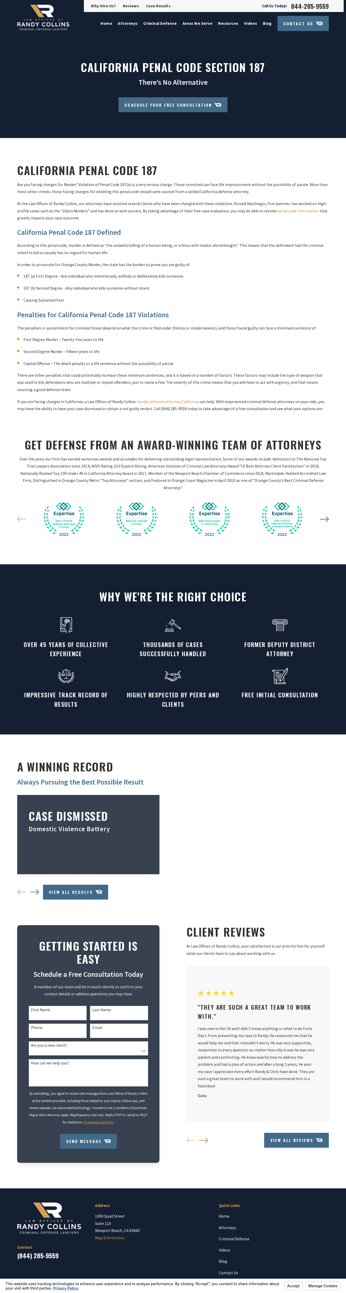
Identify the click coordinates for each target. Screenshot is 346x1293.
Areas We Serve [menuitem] (198, 23)
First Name (36, 1012)
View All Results (71, 893)
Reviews (131, 5)
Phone (32, 1030)
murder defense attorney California (168, 405)
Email (93, 1030)
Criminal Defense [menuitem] (160, 23)
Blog (223, 1264)
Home (224, 1219)
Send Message (84, 1144)
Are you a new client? (45, 1048)
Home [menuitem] (106, 23)
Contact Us (303, 23)
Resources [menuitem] (228, 23)
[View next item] (30, 893)
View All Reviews (292, 1143)
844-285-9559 (310, 6)
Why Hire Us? (103, 5)
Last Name (97, 1012)
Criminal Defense (234, 1241)
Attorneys (227, 1230)
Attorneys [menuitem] (127, 23)
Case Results (158, 5)
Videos (224, 1252)
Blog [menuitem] (267, 23)
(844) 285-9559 (38, 1258)
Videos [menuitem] (250, 23)
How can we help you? (46, 1066)
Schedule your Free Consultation (173, 104)
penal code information (298, 215)
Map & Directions (110, 1240)
